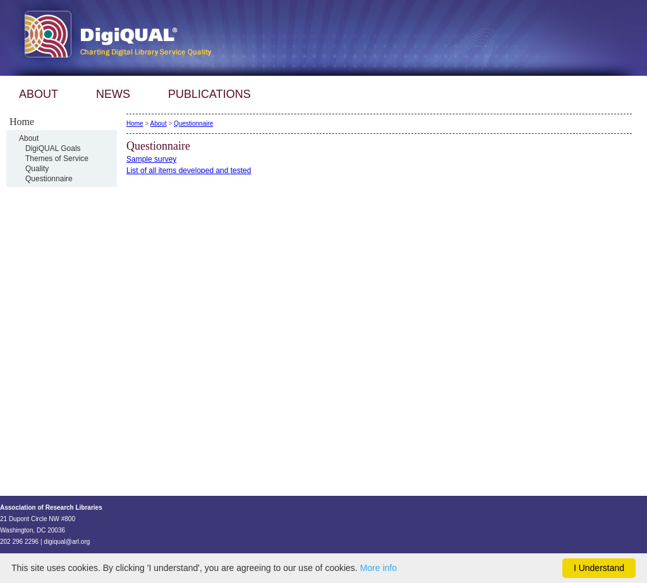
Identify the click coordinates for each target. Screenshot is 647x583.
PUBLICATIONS (209, 94)
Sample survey (151, 159)
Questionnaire (49, 178)
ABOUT (38, 94)
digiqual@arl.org (67, 541)
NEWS (113, 94)
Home (134, 123)
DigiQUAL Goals (53, 148)
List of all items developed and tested (188, 170)
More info (378, 568)
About (29, 138)
